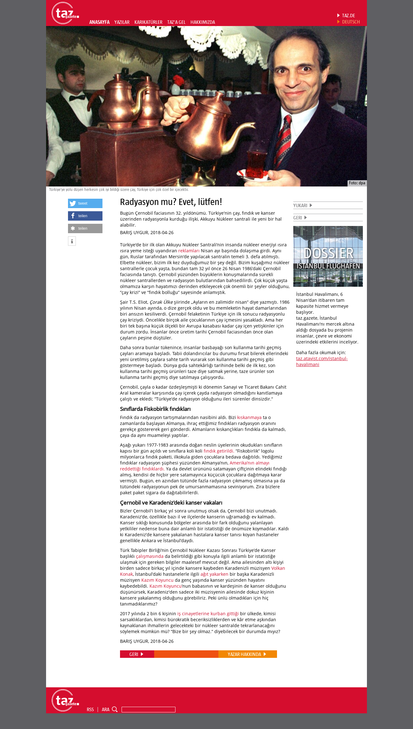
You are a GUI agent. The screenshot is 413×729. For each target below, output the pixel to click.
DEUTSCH (351, 21)
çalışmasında (150, 556)
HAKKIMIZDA (203, 22)
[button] (85, 203)
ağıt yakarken (214, 574)
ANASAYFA (99, 22)
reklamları (189, 251)
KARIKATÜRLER (148, 22)
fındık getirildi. (219, 451)
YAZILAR (121, 22)
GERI (297, 217)
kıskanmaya (249, 417)
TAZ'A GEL (176, 22)
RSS (90, 709)
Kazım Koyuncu (157, 580)
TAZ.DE (348, 15)
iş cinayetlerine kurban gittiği (208, 613)
